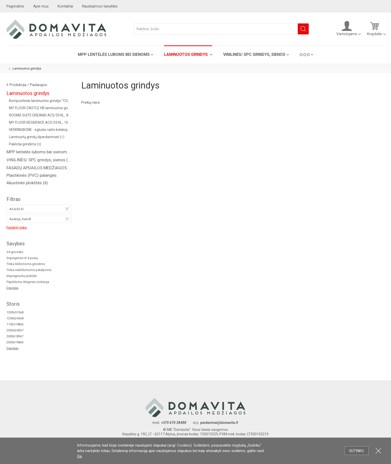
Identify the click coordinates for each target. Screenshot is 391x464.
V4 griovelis (14, 252)
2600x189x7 (14, 336)
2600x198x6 (14, 342)
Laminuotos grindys (186, 54)
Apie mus (41, 6)
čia (79, 456)
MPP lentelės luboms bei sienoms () (38, 151)
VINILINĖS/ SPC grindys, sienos (254, 54)
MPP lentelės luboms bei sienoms (114, 54)
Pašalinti (67, 208)
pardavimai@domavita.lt (219, 423)
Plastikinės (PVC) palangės (31, 175)
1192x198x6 (14, 324)
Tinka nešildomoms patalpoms (28, 270)
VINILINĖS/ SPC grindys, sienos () (38, 159)
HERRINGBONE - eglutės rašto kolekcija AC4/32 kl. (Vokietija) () (40, 130)
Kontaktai (65, 6)
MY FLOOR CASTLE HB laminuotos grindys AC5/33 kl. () (40, 108)
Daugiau (12, 288)
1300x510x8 (14, 312)
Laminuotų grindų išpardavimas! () (36, 137)
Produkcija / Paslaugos (28, 85)
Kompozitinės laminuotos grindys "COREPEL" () (40, 101)
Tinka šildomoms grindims (25, 264)
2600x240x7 (14, 330)
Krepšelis (375, 28)
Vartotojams (346, 28)
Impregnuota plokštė (21, 276)
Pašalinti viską (16, 227)
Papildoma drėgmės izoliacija (27, 282)
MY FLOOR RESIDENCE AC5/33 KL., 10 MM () (40, 122)
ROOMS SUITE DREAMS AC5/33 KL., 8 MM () (40, 115)
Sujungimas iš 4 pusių (22, 258)
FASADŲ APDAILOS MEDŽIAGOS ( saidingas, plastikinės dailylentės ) (38, 167)
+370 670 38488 (173, 423)
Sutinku (356, 451)
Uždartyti (378, 451)
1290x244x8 (14, 318)
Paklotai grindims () (25, 144)
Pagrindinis (15, 6)
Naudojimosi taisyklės (100, 6)
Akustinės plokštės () (27, 182)
